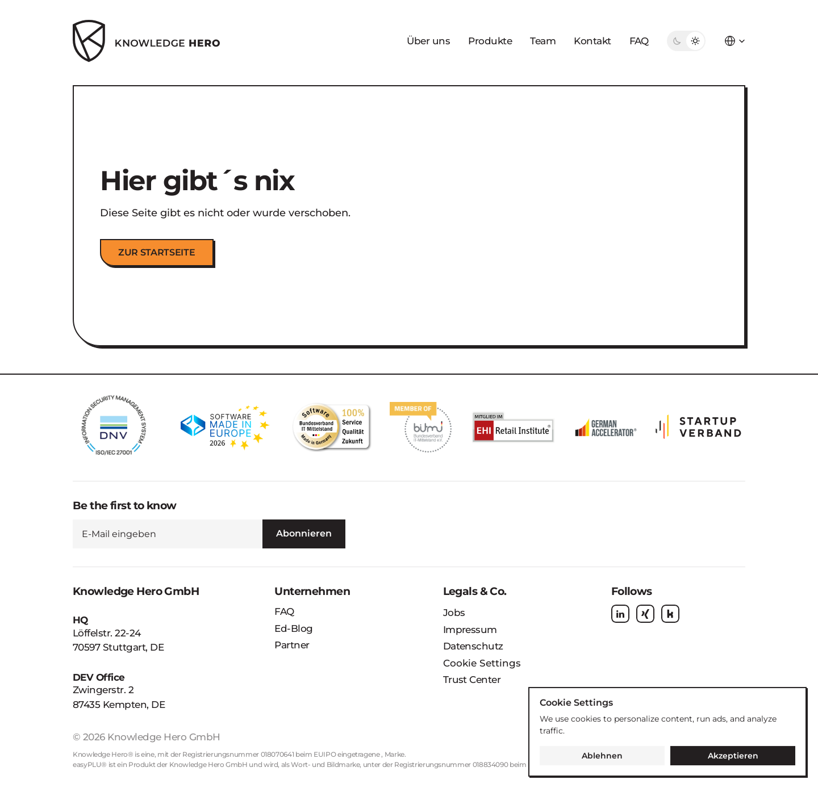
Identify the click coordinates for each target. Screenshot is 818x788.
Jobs (454, 612)
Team (543, 41)
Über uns (428, 41)
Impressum (470, 629)
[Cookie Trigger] (482, 663)
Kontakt (592, 41)
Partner (291, 645)
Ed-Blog (293, 628)
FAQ (639, 41)
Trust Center (472, 679)
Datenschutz (473, 646)
